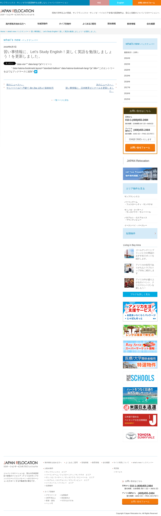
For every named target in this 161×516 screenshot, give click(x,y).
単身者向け (65, 498)
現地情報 (84, 462)
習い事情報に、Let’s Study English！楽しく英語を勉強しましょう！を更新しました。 (64, 31)
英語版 (116, 468)
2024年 (127, 58)
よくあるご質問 (72, 462)
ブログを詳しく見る (140, 294)
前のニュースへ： (15, 84)
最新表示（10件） (131, 52)
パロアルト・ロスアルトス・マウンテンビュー (135, 219)
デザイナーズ (51, 495)
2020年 (127, 70)
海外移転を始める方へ (53, 462)
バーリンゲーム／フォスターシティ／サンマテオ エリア (68, 475)
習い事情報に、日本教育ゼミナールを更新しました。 (89, 89)
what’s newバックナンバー (143, 462)
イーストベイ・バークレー (135, 225)
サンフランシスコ (132, 196)
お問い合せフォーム (140, 147)
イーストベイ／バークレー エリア (60, 483)
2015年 (127, 99)
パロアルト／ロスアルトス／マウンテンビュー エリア (67, 480)
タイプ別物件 (50, 492)
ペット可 (49, 503)
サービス (118, 472)
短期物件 (130, 233)
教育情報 (95, 462)
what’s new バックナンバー (18, 31)
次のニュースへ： (105, 84)
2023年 (127, 64)
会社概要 (106, 462)
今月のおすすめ (67, 500)
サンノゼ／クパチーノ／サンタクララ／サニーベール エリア (70, 477)
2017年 (127, 87)
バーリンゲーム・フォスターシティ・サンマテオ (138, 203)
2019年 (127, 76)
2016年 (127, 93)
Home (2, 31)
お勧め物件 (49, 468)
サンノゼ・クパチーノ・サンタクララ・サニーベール (137, 211)
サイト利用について (121, 462)
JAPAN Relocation (138, 160)
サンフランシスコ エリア (56, 472)
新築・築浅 (50, 500)
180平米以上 (51, 498)
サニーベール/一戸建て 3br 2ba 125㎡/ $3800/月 (30, 88)
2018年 (127, 82)
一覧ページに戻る (61, 100)
